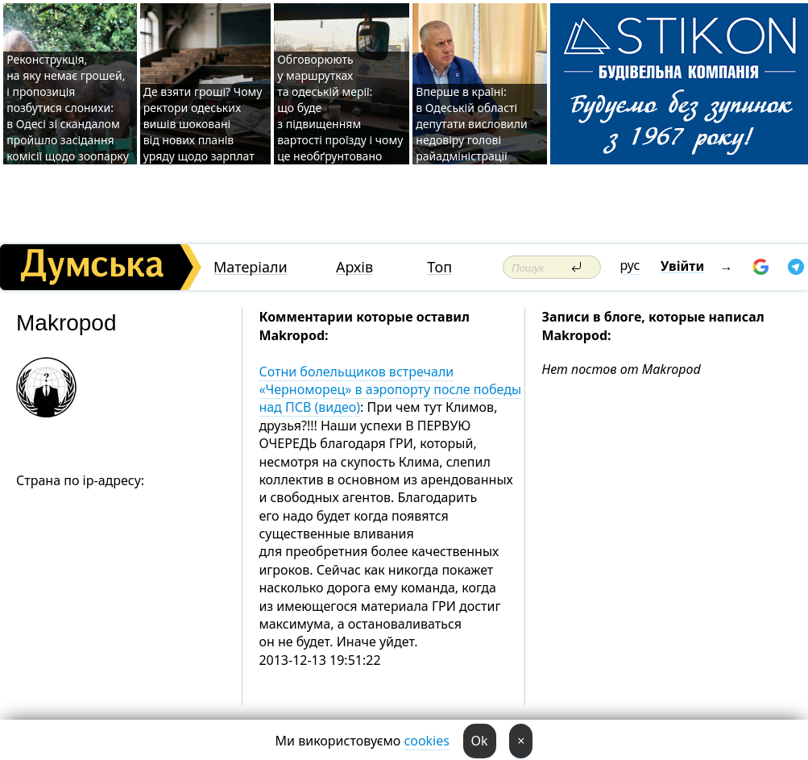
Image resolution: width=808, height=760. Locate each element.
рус (630, 265)
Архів (354, 267)
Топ (439, 267)
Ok (479, 741)
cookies (427, 741)
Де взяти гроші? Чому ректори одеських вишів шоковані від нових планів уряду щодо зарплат (203, 124)
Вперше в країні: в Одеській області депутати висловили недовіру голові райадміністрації (471, 124)
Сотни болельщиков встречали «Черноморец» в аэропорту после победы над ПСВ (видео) (390, 390)
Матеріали (250, 267)
